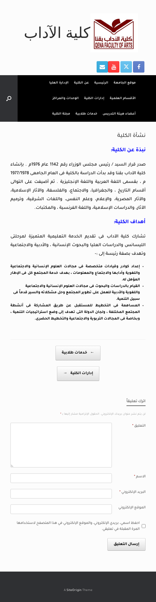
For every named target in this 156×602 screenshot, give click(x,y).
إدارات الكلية (94, 98)
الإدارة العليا (59, 83)
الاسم (140, 477)
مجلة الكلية (61, 114)
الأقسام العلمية (123, 98)
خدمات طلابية (86, 114)
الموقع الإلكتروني (132, 508)
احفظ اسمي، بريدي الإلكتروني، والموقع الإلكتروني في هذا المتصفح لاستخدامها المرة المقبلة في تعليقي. (78, 526)
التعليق (139, 426)
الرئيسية (101, 83)
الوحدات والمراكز (65, 98)
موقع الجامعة (125, 83)
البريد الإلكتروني (132, 492)
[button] (9, 98)
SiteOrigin (74, 590)
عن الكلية (81, 83)
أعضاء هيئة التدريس (119, 114)
